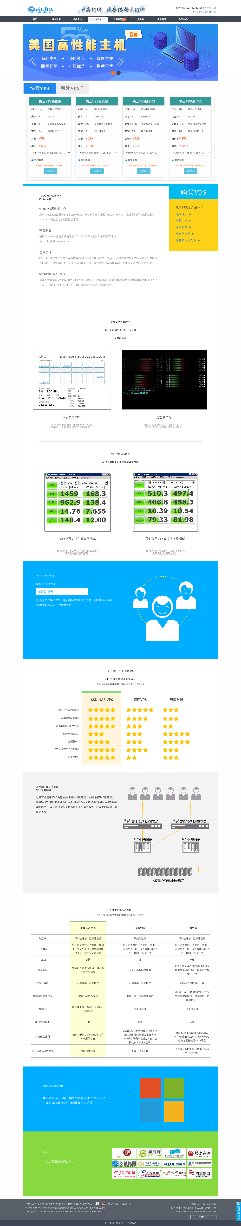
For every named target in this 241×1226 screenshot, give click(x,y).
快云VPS (39, 88)
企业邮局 (183, 227)
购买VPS (193, 192)
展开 (238, 1211)
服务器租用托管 (188, 240)
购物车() (211, 8)
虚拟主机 (183, 220)
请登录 (206, 12)
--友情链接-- (203, 1217)
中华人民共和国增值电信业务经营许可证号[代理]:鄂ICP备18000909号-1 (60, 1204)
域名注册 (183, 214)
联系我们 (120, 1223)
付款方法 (131, 1223)
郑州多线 (38, 160)
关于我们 (109, 1223)
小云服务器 (185, 233)
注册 (214, 12)
